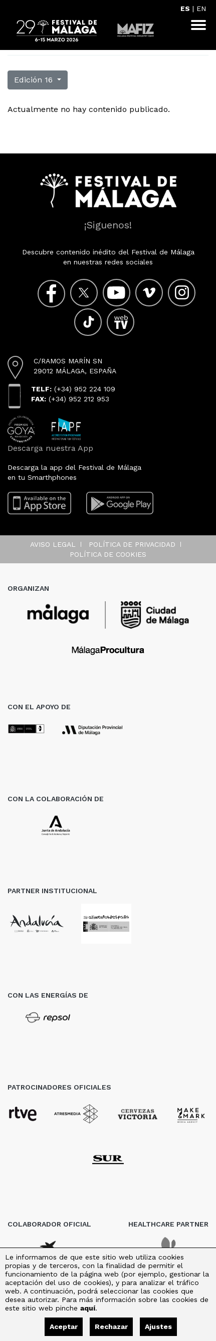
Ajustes (158, 1327)
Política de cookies (108, 554)
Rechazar (111, 1327)
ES (185, 8)
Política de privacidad (132, 544)
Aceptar (64, 1327)
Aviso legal (53, 544)
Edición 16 (34, 79)
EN (201, 8)
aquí (87, 1308)
